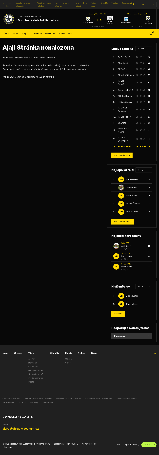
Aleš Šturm (126, 246)
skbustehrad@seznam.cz (20, 428)
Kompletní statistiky (123, 221)
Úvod (6, 33)
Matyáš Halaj (132, 179)
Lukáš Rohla (131, 195)
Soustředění (127, 3)
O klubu (15, 33)
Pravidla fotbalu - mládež (127, 398)
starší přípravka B (36, 374)
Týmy (25, 33)
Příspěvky (115, 3)
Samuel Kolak (132, 304)
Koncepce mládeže (11, 398)
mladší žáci (33, 366)
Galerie (69, 359)
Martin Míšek (132, 212)
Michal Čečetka (133, 203)
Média (50, 33)
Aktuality (38, 33)
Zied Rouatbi (132, 296)
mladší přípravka (35, 378)
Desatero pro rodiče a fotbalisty (38, 398)
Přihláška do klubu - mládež (68, 398)
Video (68, 363)
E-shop (62, 33)
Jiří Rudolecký (132, 187)
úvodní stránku (46, 76)
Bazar (70, 33)
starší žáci (33, 363)
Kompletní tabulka (122, 155)
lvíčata (31, 382)
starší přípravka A (36, 370)
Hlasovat (118, 314)
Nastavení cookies (90, 444)
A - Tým (148, 4)
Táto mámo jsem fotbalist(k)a (98, 398)
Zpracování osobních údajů (66, 444)
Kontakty (104, 3)
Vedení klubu (8, 402)
